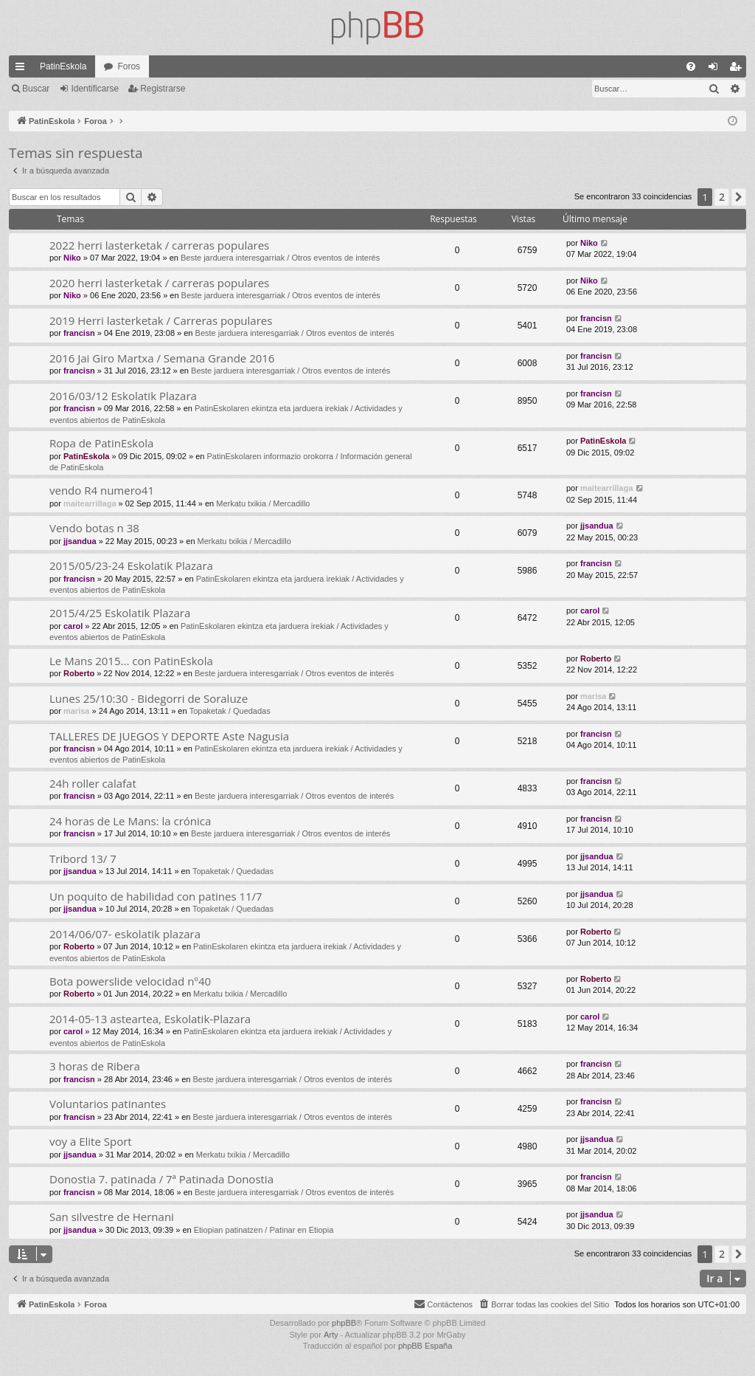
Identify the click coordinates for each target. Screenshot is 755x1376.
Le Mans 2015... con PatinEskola (131, 660)
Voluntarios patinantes (107, 1103)
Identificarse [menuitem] (716, 69)
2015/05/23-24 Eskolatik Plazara (131, 565)
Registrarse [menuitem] (738, 69)
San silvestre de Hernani (111, 1216)
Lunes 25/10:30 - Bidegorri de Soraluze (148, 698)
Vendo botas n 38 (94, 527)
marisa (76, 710)
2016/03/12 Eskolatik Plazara (123, 395)
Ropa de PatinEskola (101, 443)
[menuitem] (691, 66)
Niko (72, 257)
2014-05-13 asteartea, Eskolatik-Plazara (150, 1018)
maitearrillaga (89, 503)
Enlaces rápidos (23, 69)
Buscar (35, 88)
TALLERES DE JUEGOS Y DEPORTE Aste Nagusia (169, 736)
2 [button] (722, 197)
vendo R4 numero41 (101, 490)
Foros (128, 66)
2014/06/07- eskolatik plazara (125, 933)
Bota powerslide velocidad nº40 (130, 981)
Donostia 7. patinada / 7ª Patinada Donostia (161, 1179)
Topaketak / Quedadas (230, 710)
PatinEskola (63, 66)
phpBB (344, 1322)
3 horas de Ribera (94, 1066)
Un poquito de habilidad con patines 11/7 (155, 896)
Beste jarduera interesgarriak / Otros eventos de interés (280, 257)
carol (73, 626)
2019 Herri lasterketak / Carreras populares (160, 320)
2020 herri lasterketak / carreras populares (159, 282)
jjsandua (80, 541)
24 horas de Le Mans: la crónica (130, 820)
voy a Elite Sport (90, 1141)
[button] (738, 197)
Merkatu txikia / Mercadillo (263, 503)
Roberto (78, 673)
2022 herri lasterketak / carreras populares (159, 245)
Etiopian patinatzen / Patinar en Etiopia (264, 1229)
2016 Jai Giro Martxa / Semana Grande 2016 (161, 358)
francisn (79, 332)
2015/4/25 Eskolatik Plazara (119, 612)
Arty (331, 1334)
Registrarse (162, 88)
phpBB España (425, 1345)
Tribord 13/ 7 (82, 858)
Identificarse (95, 88)
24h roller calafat (92, 783)
